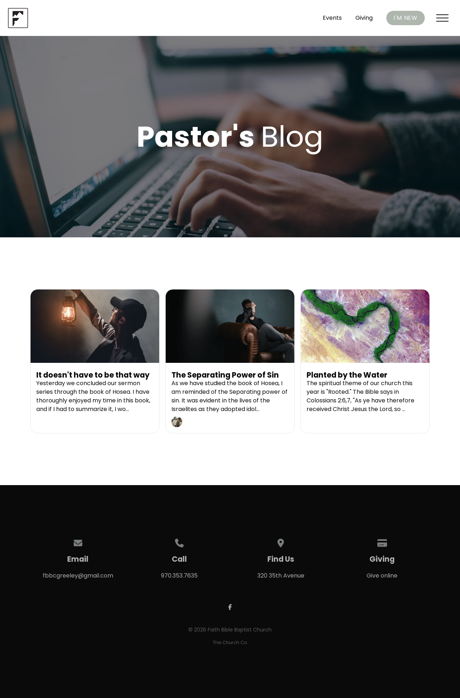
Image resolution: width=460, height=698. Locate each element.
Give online (382, 575)
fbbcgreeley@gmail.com (78, 575)
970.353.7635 (179, 575)
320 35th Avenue (280, 575)
